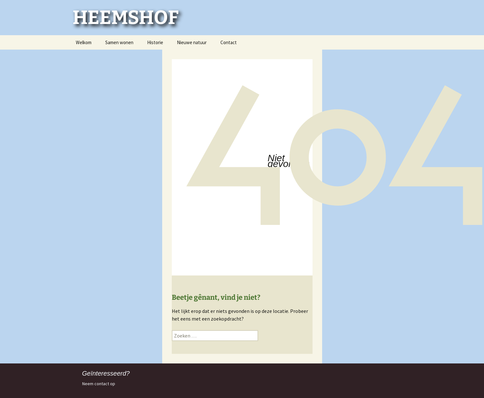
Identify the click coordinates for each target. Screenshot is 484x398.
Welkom (83, 42)
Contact (228, 42)
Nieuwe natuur (192, 42)
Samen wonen (119, 42)
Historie (155, 42)
